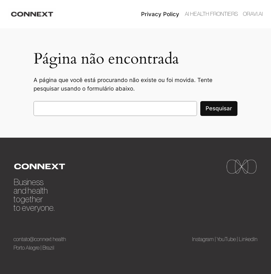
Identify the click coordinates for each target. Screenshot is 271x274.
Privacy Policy (160, 14)
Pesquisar (219, 108)
